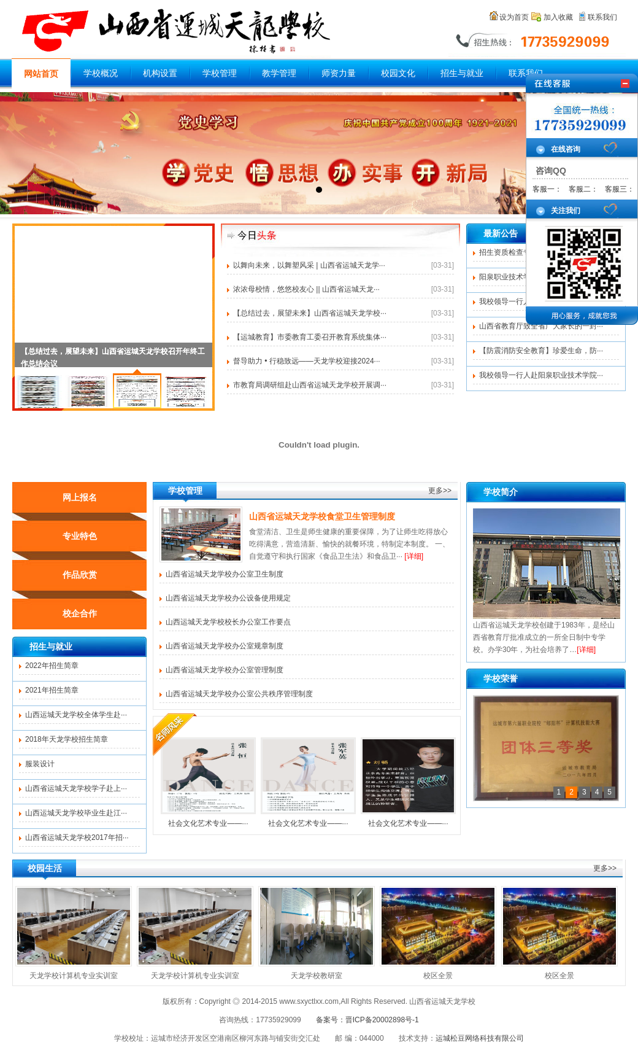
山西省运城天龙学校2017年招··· (77, 837)
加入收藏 (558, 17)
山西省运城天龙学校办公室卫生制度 (224, 574)
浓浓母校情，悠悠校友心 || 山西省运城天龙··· (306, 289)
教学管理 (279, 73)
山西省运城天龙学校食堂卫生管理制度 (322, 516)
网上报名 (80, 497)
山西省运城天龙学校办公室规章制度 (224, 646)
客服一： (547, 189)
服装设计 (40, 764)
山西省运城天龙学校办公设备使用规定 (228, 598)
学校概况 (100, 73)
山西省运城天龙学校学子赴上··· (76, 788)
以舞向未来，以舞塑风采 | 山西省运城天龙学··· (309, 265)
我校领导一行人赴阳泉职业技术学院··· (541, 375)
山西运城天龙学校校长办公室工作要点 (228, 622)
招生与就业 (461, 73)
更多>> (440, 490)
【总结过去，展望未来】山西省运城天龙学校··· (309, 313)
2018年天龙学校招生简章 (66, 739)
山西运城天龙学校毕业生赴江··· (76, 813)
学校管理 (219, 73)
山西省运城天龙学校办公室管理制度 (224, 670)
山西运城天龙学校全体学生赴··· (76, 714)
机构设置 (160, 73)
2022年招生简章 (52, 665)
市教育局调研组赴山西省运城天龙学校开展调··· (309, 385)
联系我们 (602, 17)
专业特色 (80, 536)
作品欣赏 (80, 575)
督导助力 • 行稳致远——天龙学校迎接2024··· (306, 361)
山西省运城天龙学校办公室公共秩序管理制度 (239, 694)
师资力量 (338, 73)
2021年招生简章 (52, 690)
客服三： (619, 189)
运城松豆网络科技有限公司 (480, 1038)
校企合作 (80, 613)
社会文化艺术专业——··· (208, 782)
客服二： (583, 189)
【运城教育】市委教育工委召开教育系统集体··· (309, 337)
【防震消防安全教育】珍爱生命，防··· (541, 350)
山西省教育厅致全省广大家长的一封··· (541, 326)
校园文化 (398, 73)
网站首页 (41, 74)
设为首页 (514, 17)
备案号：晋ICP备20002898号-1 (367, 1020)
